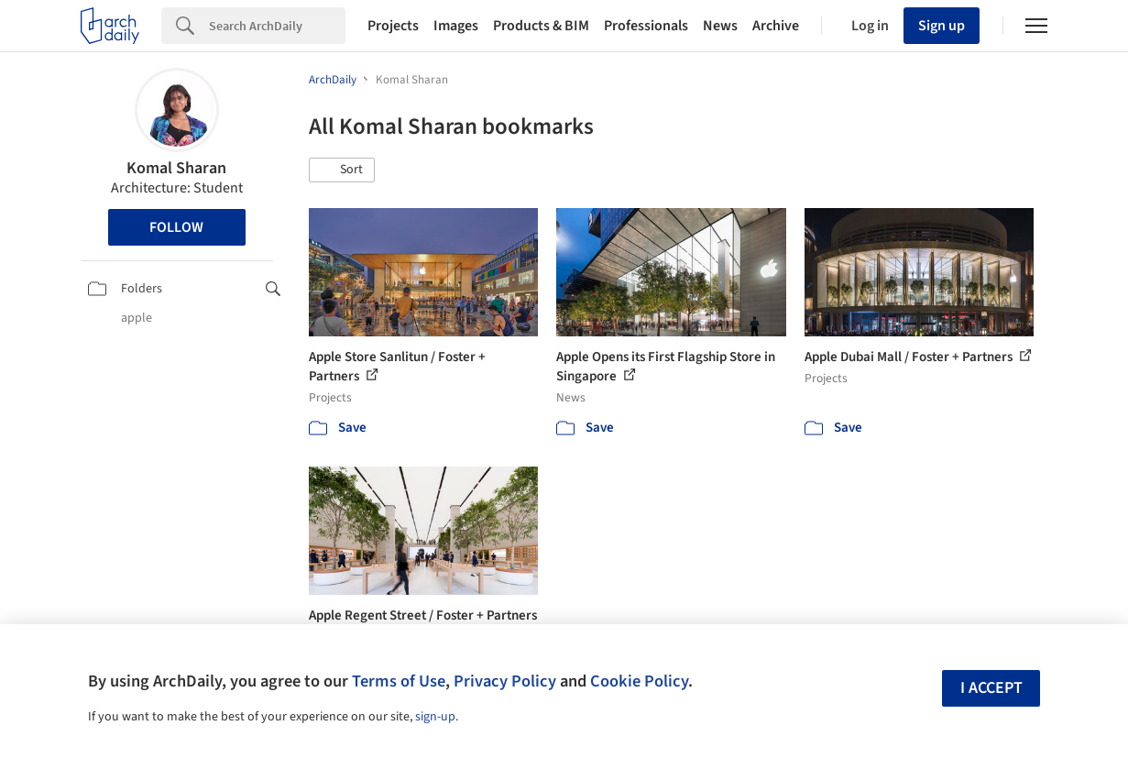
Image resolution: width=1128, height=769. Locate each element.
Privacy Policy (505, 681)
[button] (342, 170)
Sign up (941, 26)
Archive (775, 25)
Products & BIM (541, 25)
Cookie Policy (639, 681)
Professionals (646, 25)
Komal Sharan (176, 168)
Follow (176, 227)
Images (455, 25)
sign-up (435, 717)
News (720, 25)
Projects (393, 25)
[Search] (277, 25)
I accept (991, 687)
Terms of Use (398, 681)
